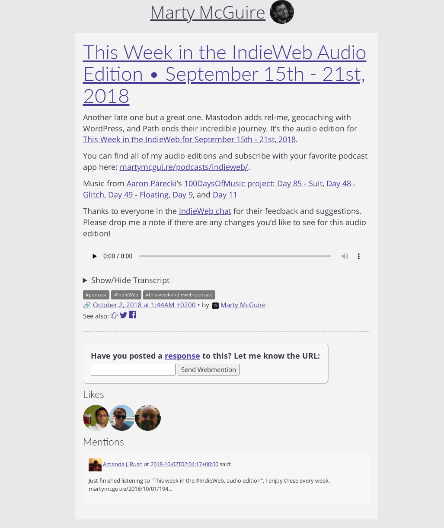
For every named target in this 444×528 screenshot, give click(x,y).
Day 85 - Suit (300, 183)
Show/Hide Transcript (130, 280)
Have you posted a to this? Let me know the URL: (205, 355)
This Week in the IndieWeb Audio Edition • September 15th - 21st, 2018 (225, 73)
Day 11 (225, 194)
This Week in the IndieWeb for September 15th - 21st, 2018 (189, 139)
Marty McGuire (238, 304)
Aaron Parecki (152, 183)
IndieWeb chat (205, 211)
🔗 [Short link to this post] (87, 304)
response (182, 355)
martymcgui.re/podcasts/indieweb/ (184, 167)
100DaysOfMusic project (228, 183)
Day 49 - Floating (138, 194)
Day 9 (182, 194)
